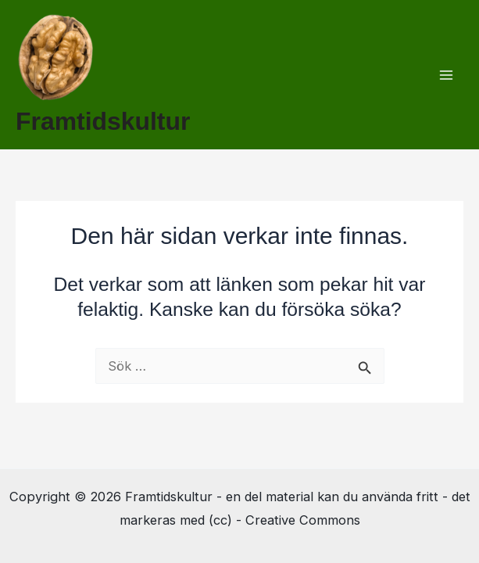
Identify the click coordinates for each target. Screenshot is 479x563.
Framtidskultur (103, 121)
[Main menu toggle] (445, 74)
